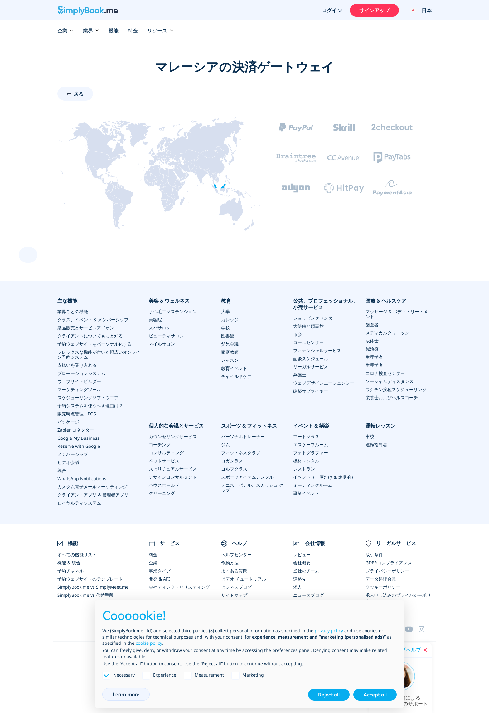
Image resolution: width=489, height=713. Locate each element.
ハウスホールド (164, 485)
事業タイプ (160, 571)
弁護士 (299, 375)
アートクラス (306, 436)
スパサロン (160, 328)
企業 (65, 30)
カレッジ (230, 320)
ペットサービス (164, 461)
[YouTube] (411, 629)
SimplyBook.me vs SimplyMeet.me (92, 587)
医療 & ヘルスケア (386, 301)
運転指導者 (376, 444)
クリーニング (162, 493)
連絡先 (299, 579)
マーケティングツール (79, 389)
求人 (297, 587)
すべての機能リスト (77, 554)
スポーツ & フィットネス (249, 426)
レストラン (304, 469)
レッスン (230, 360)
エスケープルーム (310, 444)
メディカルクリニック (387, 333)
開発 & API (159, 579)
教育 (226, 301)
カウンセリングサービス (173, 436)
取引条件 (374, 554)
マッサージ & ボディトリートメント (397, 314)
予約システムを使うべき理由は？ (90, 406)
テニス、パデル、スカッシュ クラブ (252, 487)
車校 (370, 436)
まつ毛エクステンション (173, 311)
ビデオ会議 (68, 462)
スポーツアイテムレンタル (247, 477)
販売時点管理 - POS (76, 414)
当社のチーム (306, 571)
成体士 (372, 341)
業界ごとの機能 (72, 311)
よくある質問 (234, 571)
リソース (160, 30)
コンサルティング (166, 453)
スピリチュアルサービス (173, 469)
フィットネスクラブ (240, 453)
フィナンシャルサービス (317, 350)
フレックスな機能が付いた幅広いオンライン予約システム (98, 354)
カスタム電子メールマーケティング (92, 487)
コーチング (160, 444)
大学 (225, 311)
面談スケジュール (310, 358)
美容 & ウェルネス (169, 301)
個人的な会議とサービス (176, 426)
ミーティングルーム (312, 485)
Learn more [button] (126, 694)
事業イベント (306, 493)
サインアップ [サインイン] (374, 10)
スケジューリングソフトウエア (88, 397)
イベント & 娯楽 (311, 426)
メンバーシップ (72, 454)
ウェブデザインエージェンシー (323, 383)
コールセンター (308, 342)
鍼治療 (372, 349)
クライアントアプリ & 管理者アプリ (92, 495)
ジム (225, 444)
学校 (225, 328)
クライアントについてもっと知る (90, 336)
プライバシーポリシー (387, 571)
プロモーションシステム (81, 373)
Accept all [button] (375, 694)
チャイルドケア (236, 376)
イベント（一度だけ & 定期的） (324, 477)
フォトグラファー (310, 453)
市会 (297, 334)
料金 (133, 30)
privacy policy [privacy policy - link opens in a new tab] (329, 631)
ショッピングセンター (315, 318)
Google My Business (78, 438)
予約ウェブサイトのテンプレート (90, 579)
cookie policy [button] (149, 643)
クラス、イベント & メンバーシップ (92, 320)
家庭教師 (230, 352)
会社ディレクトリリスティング (179, 587)
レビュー (302, 554)
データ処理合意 (381, 579)
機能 (114, 30)
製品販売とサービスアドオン (85, 328)
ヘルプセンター (236, 554)
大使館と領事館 (308, 326)
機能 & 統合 (68, 563)
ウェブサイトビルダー (79, 381)
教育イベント (234, 368)
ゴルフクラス (234, 469)
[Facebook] (425, 629)
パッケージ (68, 422)
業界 (91, 30)
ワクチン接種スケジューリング (396, 389)
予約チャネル (70, 571)
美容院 (155, 320)
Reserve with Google (78, 446)
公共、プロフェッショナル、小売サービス (325, 304)
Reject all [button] (329, 694)
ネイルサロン (162, 344)
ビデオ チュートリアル (243, 579)
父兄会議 (230, 344)
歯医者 (372, 325)
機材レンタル (306, 461)
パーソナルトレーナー (243, 436)
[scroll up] (28, 255)
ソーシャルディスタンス (390, 381)
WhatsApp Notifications (81, 478)
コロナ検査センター (385, 373)
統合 (61, 470)
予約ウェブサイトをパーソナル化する (94, 344)
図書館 (227, 336)
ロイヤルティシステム (79, 503)
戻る (79, 94)
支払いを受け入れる (77, 365)
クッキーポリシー (383, 587)
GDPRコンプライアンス (389, 563)
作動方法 (230, 563)
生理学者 (374, 357)
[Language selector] (418, 10)
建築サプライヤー (310, 391)
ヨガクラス (232, 461)
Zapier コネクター (75, 430)
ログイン (332, 10)
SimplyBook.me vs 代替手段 (85, 595)
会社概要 (302, 563)
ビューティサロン (166, 336)
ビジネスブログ (236, 587)
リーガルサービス (310, 367)
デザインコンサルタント (173, 477)
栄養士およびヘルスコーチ (392, 397)
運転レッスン (380, 426)
